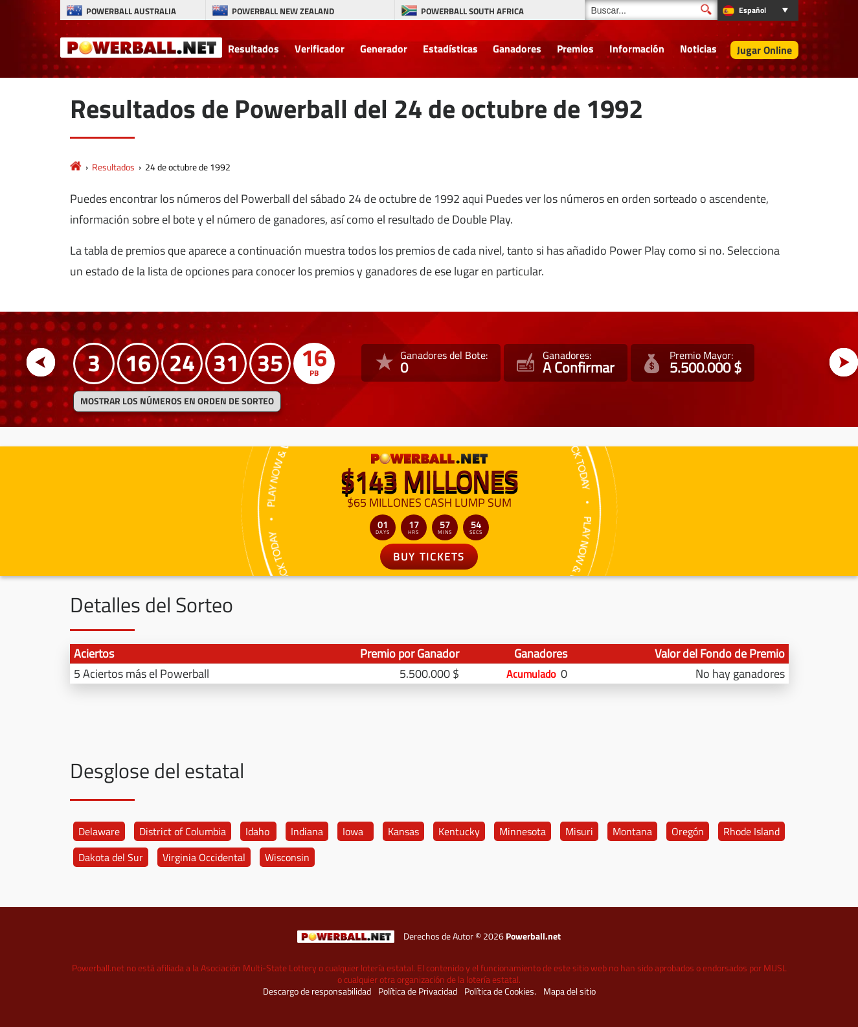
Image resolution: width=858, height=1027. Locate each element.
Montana (632, 831)
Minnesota (522, 831)
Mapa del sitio (569, 991)
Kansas (403, 831)
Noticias (698, 48)
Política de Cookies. (500, 991)
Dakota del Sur (110, 857)
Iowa (353, 831)
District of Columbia (182, 831)
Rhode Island (751, 831)
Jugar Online (764, 50)
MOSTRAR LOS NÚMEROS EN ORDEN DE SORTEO (177, 401)
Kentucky (459, 831)
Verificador (319, 48)
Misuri (579, 831)
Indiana (307, 831)
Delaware (99, 831)
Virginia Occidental (204, 857)
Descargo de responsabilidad (317, 991)
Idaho (257, 831)
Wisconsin (287, 857)
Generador (383, 48)
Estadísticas (450, 48)
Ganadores (517, 48)
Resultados (253, 48)
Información (636, 48)
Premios (575, 48)
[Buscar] (651, 10)
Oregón (688, 831)
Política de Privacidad (417, 991)
